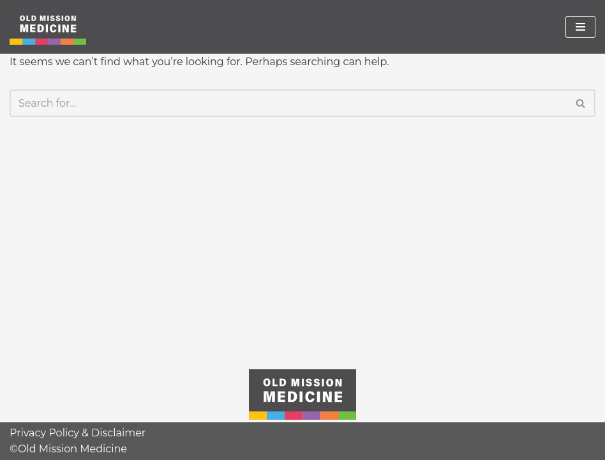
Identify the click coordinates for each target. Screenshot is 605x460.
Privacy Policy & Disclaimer (78, 433)
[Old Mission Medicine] (48, 27)
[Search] (288, 103)
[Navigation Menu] (580, 27)
